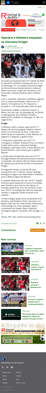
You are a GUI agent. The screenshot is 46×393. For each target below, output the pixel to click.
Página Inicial (6, 372)
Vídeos (4, 379)
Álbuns (4, 376)
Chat (17, 379)
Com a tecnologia (7, 390)
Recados (5, 383)
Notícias (18, 372)
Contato (18, 376)
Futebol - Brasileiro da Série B (11, 51)
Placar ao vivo (20, 383)
